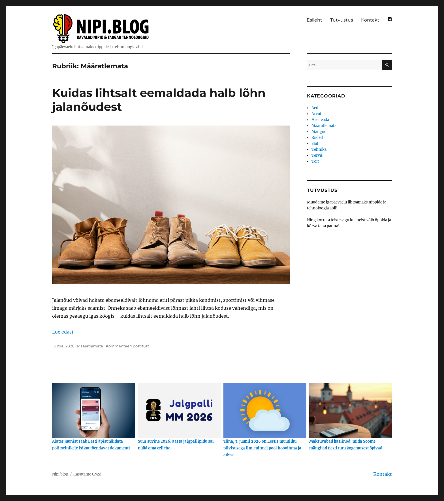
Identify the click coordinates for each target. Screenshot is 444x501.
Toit (315, 161)
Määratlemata (90, 346)
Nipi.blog (60, 474)
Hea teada (320, 119)
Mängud (318, 131)
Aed (314, 107)
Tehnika (318, 149)
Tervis (317, 155)
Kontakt (370, 20)
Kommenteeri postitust (127, 346)
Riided (317, 137)
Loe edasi (62, 332)
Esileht (314, 20)
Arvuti (317, 113)
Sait (314, 143)
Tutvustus (341, 20)
